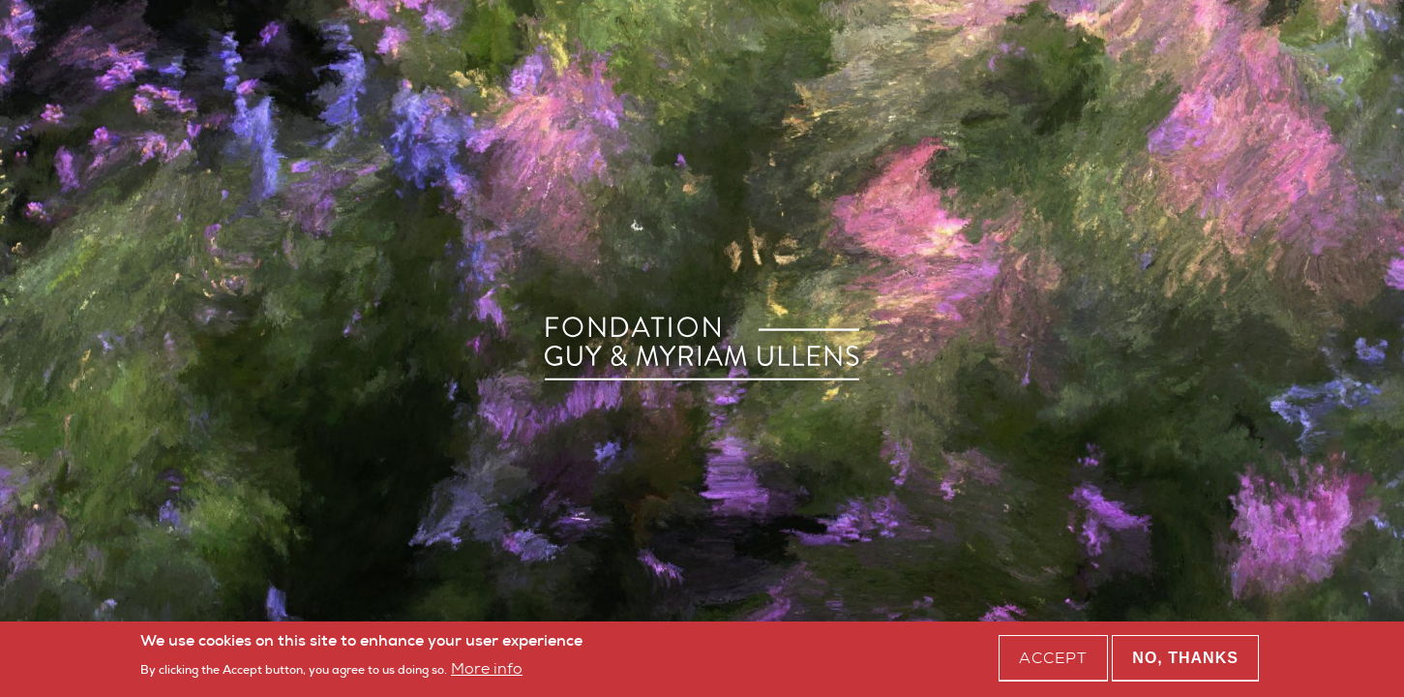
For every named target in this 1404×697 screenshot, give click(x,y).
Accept (1053, 661)
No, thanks (1185, 660)
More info (487, 670)
